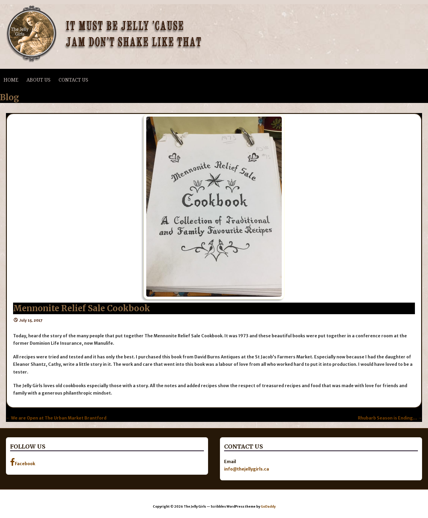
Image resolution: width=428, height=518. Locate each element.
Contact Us (73, 80)
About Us (38, 80)
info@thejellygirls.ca (246, 469)
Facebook (22, 462)
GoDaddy (268, 507)
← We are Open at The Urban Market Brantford (56, 418)
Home (11, 80)
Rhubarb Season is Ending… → (390, 418)
